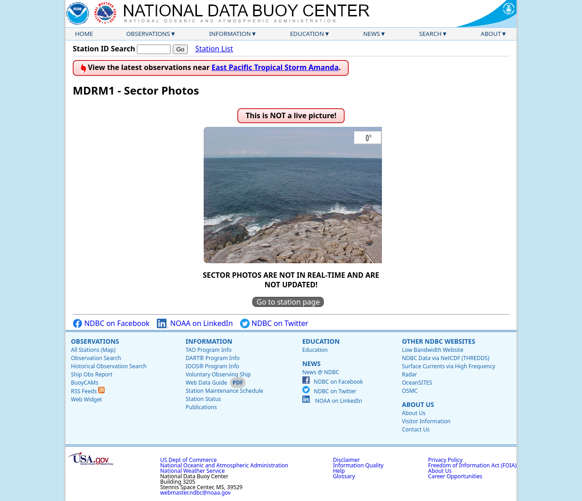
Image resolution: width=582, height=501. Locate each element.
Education (307, 34)
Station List (214, 49)
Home (84, 34)
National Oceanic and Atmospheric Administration (224, 465)
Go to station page (288, 302)
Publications (201, 407)
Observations (148, 34)
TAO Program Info (208, 350)
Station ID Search (104, 49)
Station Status (203, 399)
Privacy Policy (445, 460)
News (371, 34)
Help (339, 471)
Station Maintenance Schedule (224, 391)
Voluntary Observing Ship (218, 374)
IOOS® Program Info (212, 366)
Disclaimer (346, 460)
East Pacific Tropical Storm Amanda (275, 67)
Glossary (344, 476)
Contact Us (416, 429)
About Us (418, 404)
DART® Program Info (213, 358)
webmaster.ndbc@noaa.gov (195, 492)
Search (430, 34)
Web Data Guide (206, 382)
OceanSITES (417, 382)
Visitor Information (426, 421)
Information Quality (358, 465)
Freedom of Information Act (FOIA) (472, 465)
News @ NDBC (320, 372)
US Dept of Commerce (188, 460)
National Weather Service (192, 471)
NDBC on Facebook (111, 323)
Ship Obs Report (91, 374)
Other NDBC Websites (438, 341)
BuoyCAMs (84, 382)
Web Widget (86, 399)
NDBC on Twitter (274, 323)
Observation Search (96, 358)
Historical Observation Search (108, 366)
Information (230, 34)
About (491, 34)
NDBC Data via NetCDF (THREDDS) (445, 358)
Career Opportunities (455, 476)
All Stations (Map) (93, 350)
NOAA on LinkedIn (195, 323)
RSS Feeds (88, 391)
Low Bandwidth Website (432, 350)
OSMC (409, 391)
